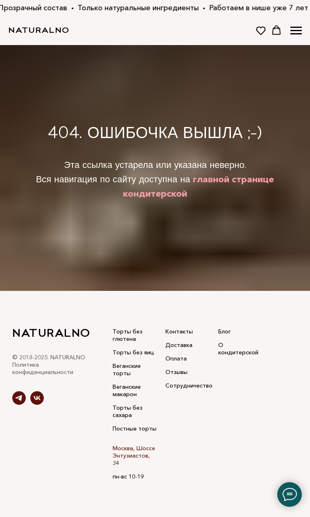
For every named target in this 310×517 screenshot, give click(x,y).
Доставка (178, 345)
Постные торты (134, 428)
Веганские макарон (127, 390)
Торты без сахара (128, 411)
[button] (261, 30)
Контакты (179, 331)
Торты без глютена (128, 335)
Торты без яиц (133, 352)
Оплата (176, 358)
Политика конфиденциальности (42, 368)
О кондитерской (238, 348)
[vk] (37, 402)
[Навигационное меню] (296, 31)
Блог (224, 331)
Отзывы (176, 372)
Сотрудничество (189, 385)
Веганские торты (127, 369)
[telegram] (19, 402)
